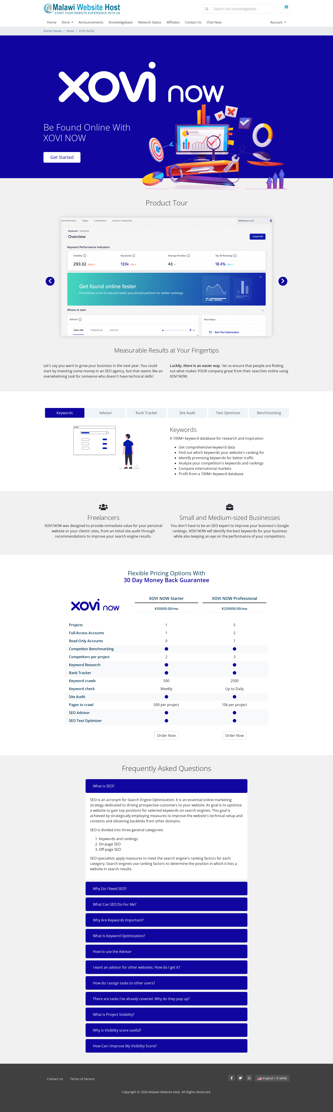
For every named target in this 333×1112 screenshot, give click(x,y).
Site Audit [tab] (187, 412)
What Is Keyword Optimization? (119, 935)
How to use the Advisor (112, 951)
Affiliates (173, 22)
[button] (50, 281)
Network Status (149, 22)
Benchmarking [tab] (269, 412)
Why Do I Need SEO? (110, 888)
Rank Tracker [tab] (146, 412)
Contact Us (193, 22)
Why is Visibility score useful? (117, 1030)
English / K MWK (272, 1078)
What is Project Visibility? (113, 1014)
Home (51, 22)
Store (66, 22)
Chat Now (214, 22)
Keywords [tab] (65, 412)
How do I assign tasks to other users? (124, 983)
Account (276, 22)
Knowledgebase (121, 22)
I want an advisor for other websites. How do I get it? (136, 967)
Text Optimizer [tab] (228, 412)
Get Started (62, 157)
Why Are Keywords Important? (118, 920)
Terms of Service (82, 1079)
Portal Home (52, 31)
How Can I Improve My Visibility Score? (125, 1046)
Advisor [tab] (105, 412)
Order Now (166, 735)
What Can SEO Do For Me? (114, 904)
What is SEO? (103, 786)
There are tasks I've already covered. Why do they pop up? (141, 998)
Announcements (90, 22)
